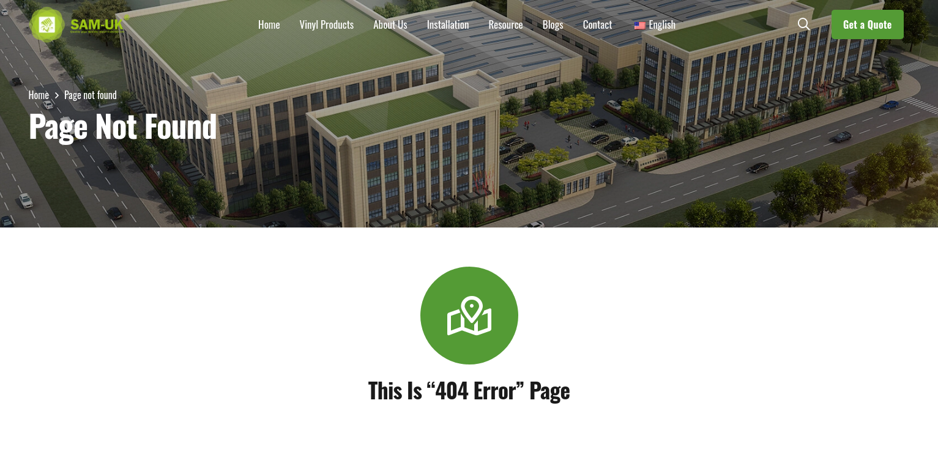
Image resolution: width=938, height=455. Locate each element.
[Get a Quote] (868, 24)
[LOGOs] (79, 24)
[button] (804, 24)
